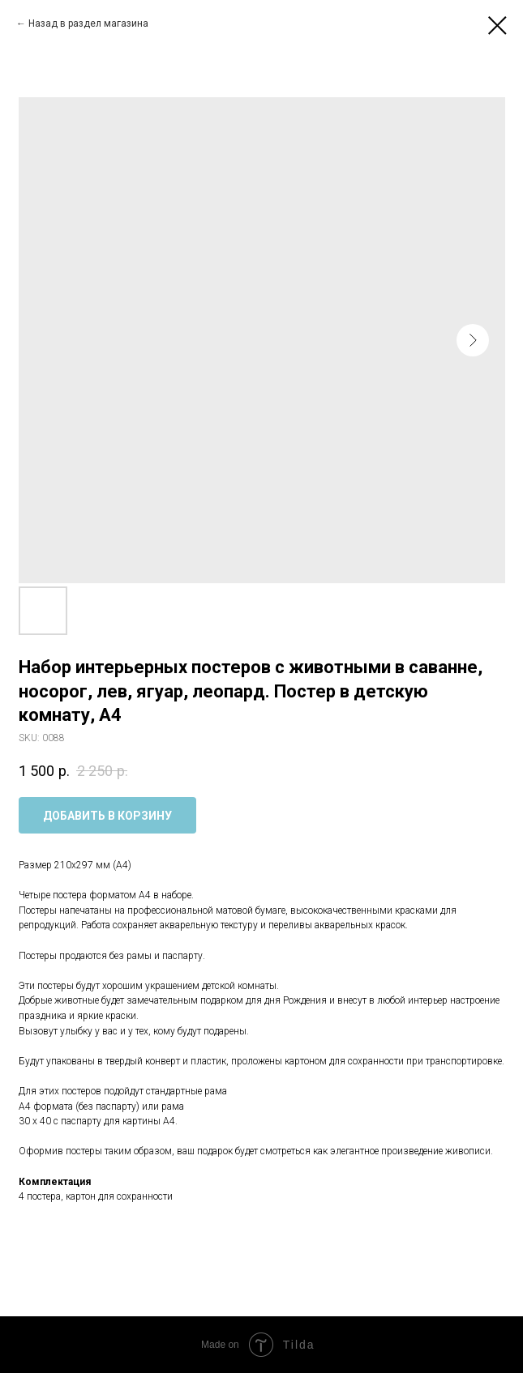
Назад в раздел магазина (88, 23)
